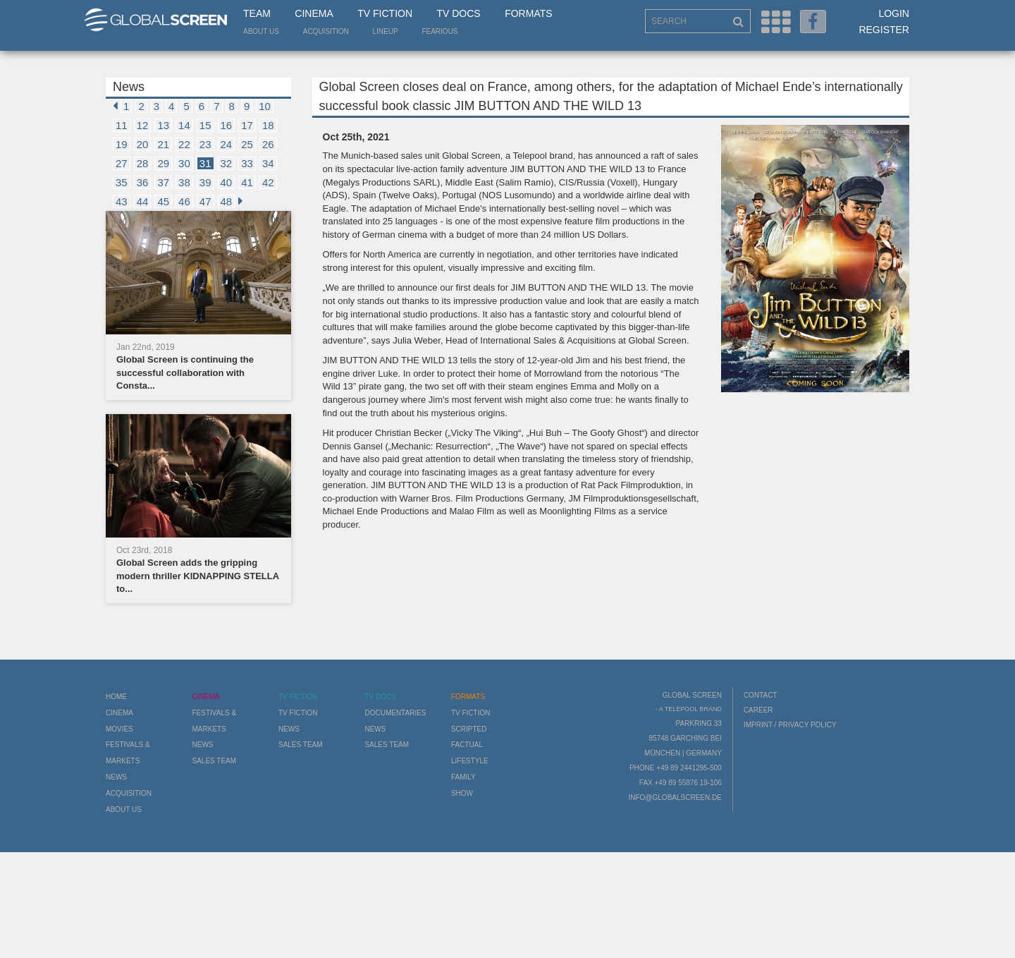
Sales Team (214, 761)
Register (884, 29)
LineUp (385, 31)
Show (462, 793)
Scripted (469, 729)
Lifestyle (469, 761)
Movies (119, 729)
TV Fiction (384, 13)
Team (257, 13)
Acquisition (326, 31)
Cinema (314, 13)
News (116, 777)
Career (758, 710)
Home (116, 697)
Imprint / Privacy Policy (790, 725)
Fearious (439, 31)
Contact (760, 695)
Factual (467, 744)
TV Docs (458, 13)
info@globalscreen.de (674, 797)
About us (261, 31)
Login (893, 13)
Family (463, 777)
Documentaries (395, 713)
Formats (528, 13)
